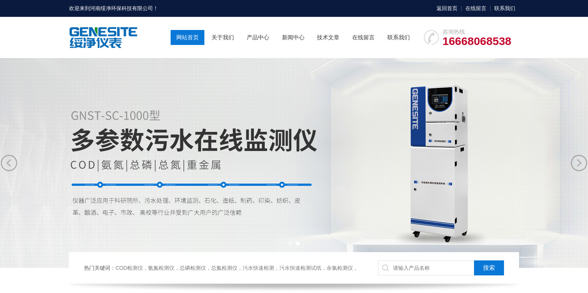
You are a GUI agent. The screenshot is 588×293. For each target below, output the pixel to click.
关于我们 (223, 37)
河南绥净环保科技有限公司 (121, 8)
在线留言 (475, 8)
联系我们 (504, 8)
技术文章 (328, 37)
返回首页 (447, 8)
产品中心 (258, 37)
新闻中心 (293, 37)
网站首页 (187, 37)
